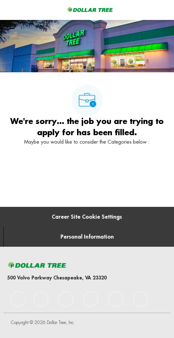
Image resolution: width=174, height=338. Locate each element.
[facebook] (18, 299)
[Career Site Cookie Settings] (87, 217)
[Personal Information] (87, 237)
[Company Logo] (90, 10)
